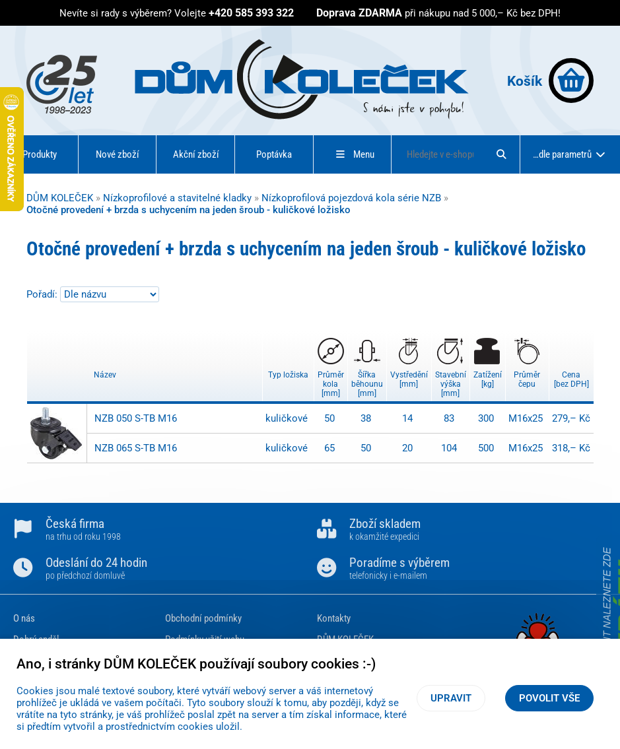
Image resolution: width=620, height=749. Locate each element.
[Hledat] (501, 154)
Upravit (451, 698)
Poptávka (274, 154)
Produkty (39, 154)
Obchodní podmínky (203, 618)
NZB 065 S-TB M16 (135, 448)
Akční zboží (196, 154)
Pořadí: (43, 294)
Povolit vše (549, 698)
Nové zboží (117, 154)
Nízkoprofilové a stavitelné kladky (177, 198)
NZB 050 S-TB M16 (135, 418)
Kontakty (334, 618)
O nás (24, 618)
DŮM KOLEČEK (59, 198)
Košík (550, 80)
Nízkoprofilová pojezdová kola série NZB (351, 198)
